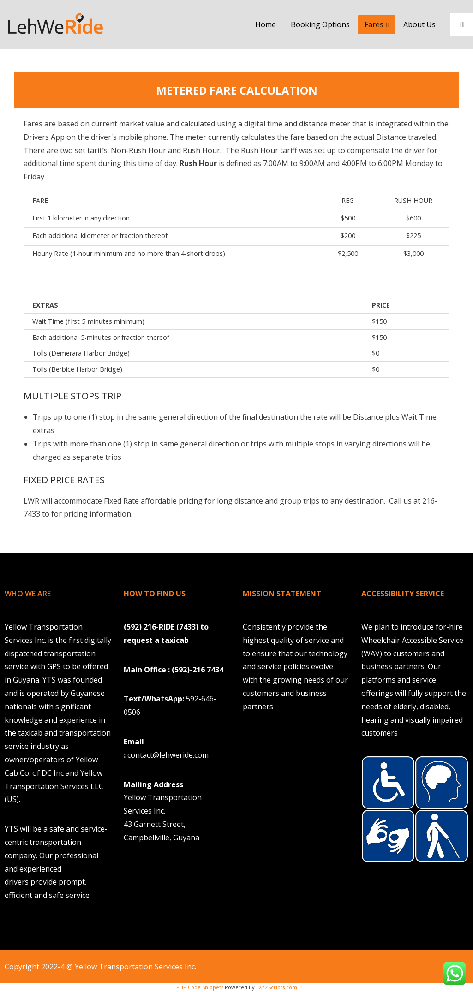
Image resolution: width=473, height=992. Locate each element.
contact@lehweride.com (168, 755)
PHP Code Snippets (199, 987)
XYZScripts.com (278, 987)
